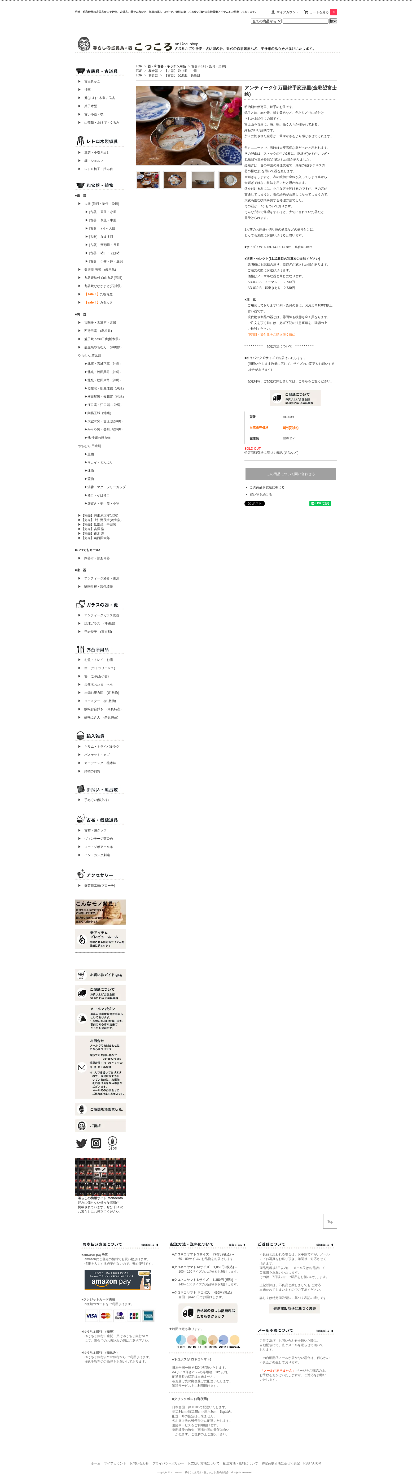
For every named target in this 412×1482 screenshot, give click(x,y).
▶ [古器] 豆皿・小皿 (100, 212)
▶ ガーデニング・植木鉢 (95, 763)
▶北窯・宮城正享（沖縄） (103, 364)
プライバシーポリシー (168, 1463)
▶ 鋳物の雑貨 (89, 771)
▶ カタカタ (95, 302)
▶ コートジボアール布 (94, 847)
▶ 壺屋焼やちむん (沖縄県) (99, 347)
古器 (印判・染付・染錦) (208, 66)
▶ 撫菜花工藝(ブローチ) (95, 885)
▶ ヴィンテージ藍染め (94, 838)
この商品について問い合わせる (291, 474)
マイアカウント (288, 12)
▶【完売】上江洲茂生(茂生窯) (99, 520)
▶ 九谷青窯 (95, 294)
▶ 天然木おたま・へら (95, 684)
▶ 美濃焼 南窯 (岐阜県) (97, 269)
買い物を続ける (261, 494)
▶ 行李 (83, 90)
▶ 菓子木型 (86, 106)
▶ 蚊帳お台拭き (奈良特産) (99, 709)
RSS (306, 1463)
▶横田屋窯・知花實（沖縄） (105, 396)
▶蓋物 (89, 479)
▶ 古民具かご (87, 81)
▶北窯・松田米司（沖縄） (103, 380)
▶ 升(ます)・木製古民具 (95, 98)
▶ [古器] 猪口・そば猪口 (104, 253)
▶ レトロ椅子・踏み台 (95, 169)
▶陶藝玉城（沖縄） (98, 413)
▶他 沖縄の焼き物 (97, 438)
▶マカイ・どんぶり (98, 462)
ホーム (95, 1463)
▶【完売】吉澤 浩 (92, 529)
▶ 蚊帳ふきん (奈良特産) (98, 717)
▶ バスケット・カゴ (94, 755)
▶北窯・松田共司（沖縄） (103, 372)
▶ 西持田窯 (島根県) (95, 331)
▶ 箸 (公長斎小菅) (93, 676)
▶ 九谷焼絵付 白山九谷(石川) (98, 278)
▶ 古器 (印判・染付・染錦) (98, 204)
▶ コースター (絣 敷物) (97, 701)
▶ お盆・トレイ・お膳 (95, 660)
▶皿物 (89, 454)
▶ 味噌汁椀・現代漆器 (95, 586)
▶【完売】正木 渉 (91, 533)
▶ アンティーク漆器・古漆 (98, 578)
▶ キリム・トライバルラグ (98, 746)
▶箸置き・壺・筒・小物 (101, 503)
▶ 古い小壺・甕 (90, 114)
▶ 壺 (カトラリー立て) (96, 668)
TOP (139, 66)
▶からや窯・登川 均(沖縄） (104, 429)
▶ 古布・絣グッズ (91, 830)
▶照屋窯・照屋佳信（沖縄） (105, 388)
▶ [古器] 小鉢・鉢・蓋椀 (104, 261)
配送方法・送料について (240, 1463)
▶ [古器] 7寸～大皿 (100, 228)
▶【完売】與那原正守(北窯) (98, 515)
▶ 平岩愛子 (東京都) (95, 632)
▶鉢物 (89, 471)
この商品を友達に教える (267, 487)
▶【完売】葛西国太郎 (94, 538)
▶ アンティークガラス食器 (98, 615)
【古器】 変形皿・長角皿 (182, 75)
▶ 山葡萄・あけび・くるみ (97, 122)
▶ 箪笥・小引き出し (94, 152)
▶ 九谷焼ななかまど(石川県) (99, 286)
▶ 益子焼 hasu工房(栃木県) (99, 339)
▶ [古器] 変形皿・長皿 (102, 245)
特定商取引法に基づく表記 (281, 1463)
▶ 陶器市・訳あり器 (94, 558)
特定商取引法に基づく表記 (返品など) (271, 452)
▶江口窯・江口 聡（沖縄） (103, 405)
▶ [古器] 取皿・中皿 (100, 220)
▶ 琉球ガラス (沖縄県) (96, 623)
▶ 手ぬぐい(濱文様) (93, 800)
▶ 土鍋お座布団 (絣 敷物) (98, 693)
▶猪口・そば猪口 (97, 495)
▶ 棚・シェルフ (90, 161)
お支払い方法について (204, 1463)
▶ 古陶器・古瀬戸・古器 (97, 322)
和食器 (153, 71)
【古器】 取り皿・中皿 (180, 71)
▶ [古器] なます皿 (99, 237)
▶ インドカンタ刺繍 (92, 855)
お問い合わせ (139, 1463)
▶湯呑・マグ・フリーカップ (105, 487)
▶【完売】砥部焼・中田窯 (97, 524)
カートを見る (323, 12)
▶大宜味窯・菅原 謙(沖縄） (104, 421)
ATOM (316, 1463)
